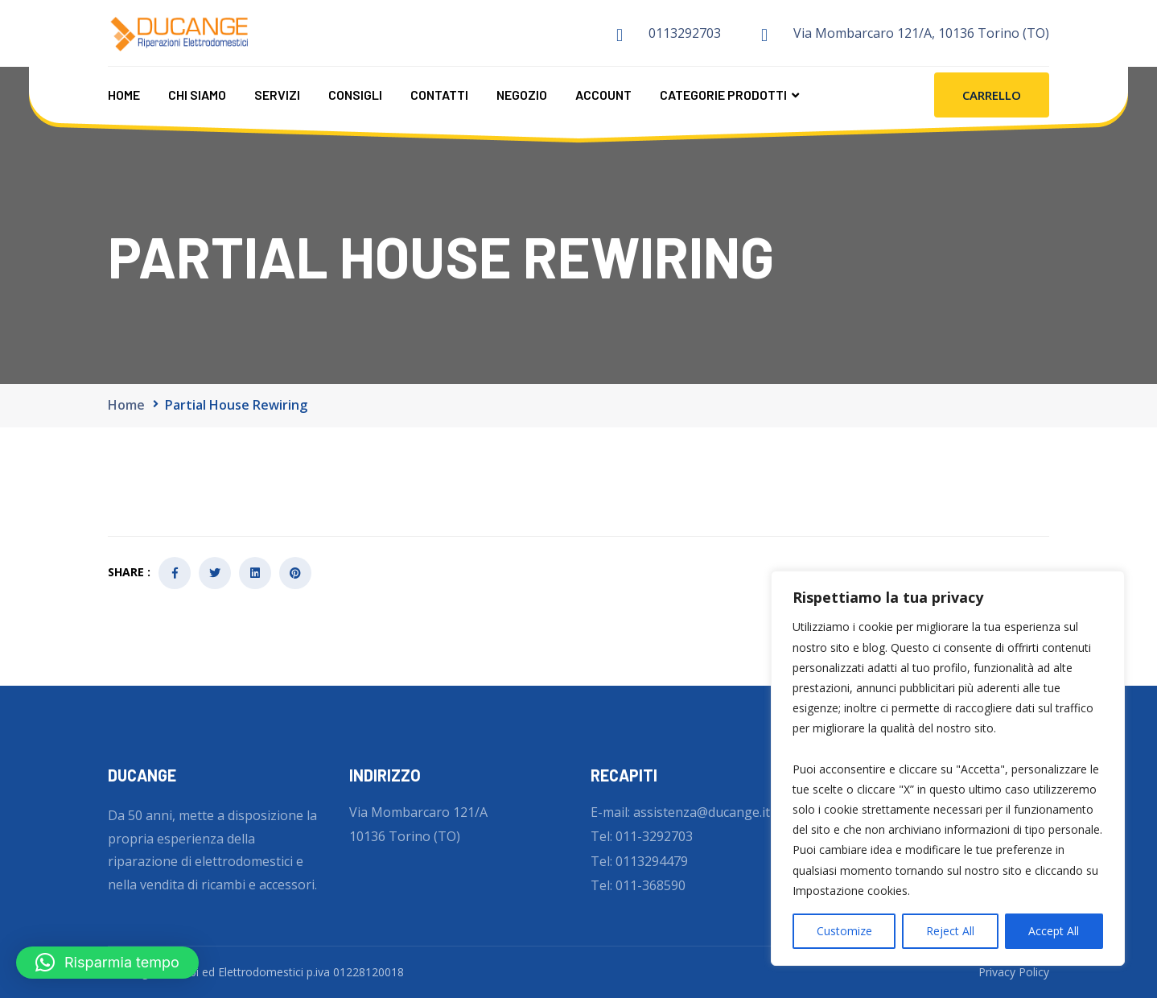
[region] (948, 768)
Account (603, 93)
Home (124, 93)
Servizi (277, 93)
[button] (107, 962)
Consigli (355, 93)
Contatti (439, 93)
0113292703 (684, 33)
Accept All (1053, 930)
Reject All (950, 930)
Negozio (521, 93)
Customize (844, 930)
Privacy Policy (1013, 971)
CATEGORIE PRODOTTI (723, 93)
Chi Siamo (197, 93)
